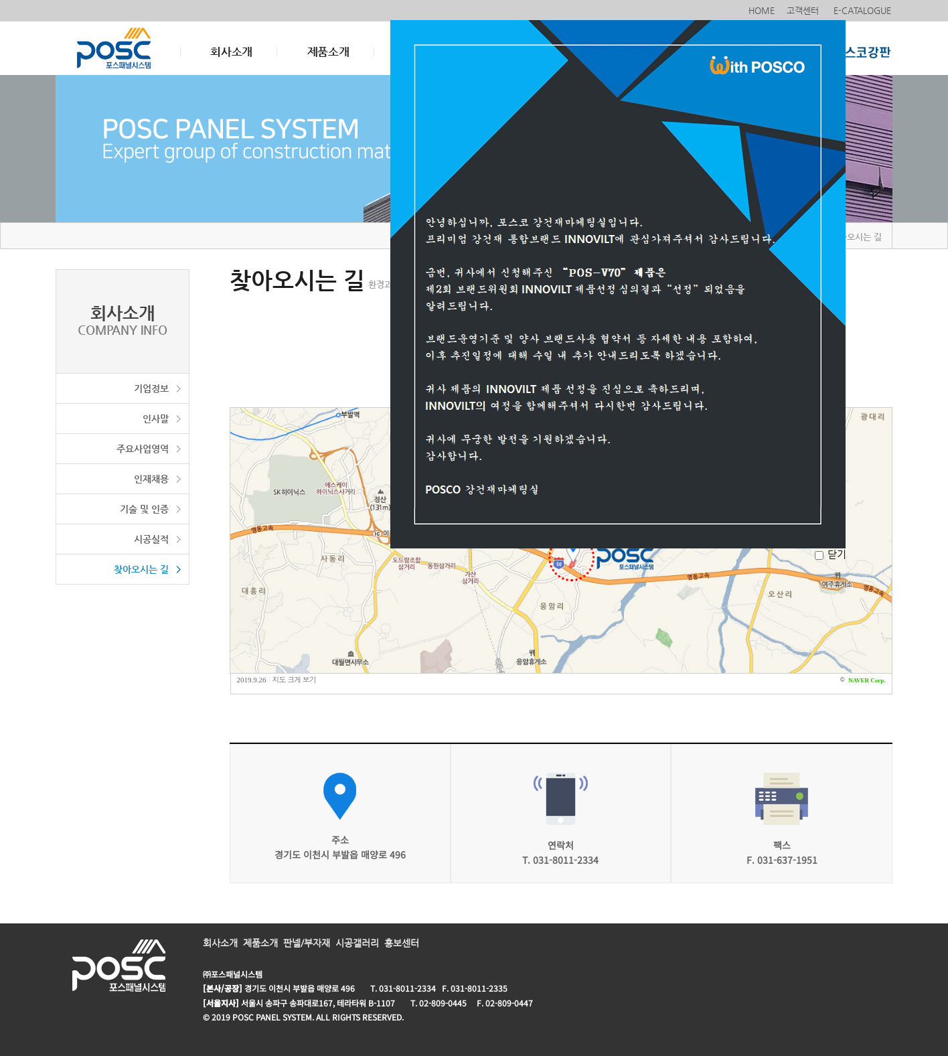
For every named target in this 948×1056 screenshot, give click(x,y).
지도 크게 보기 (294, 679)
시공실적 (151, 539)
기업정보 (151, 388)
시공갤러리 (357, 942)
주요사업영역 (142, 448)
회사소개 (231, 51)
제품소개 (328, 51)
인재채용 (151, 478)
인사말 (156, 418)
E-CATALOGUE (864, 10)
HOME (761, 10)
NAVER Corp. (866, 680)
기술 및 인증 (144, 509)
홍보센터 (401, 942)
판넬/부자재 (306, 942)
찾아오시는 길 (141, 569)
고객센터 (804, 10)
